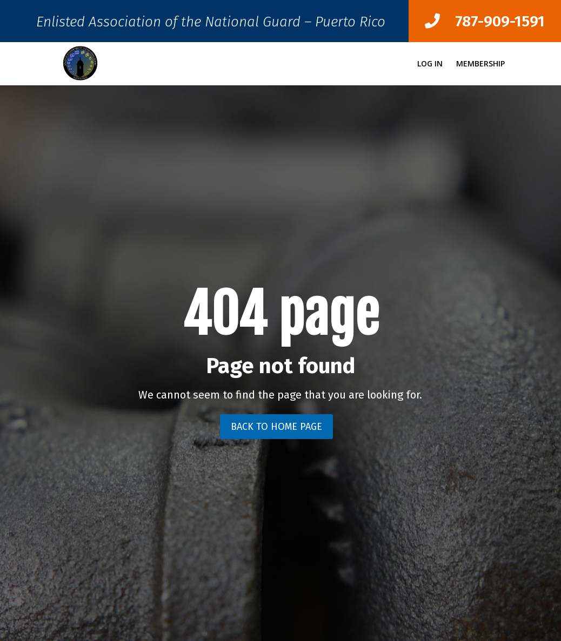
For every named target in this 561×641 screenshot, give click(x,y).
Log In (430, 64)
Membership (480, 64)
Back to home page (276, 427)
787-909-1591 (485, 21)
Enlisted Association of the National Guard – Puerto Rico (210, 24)
